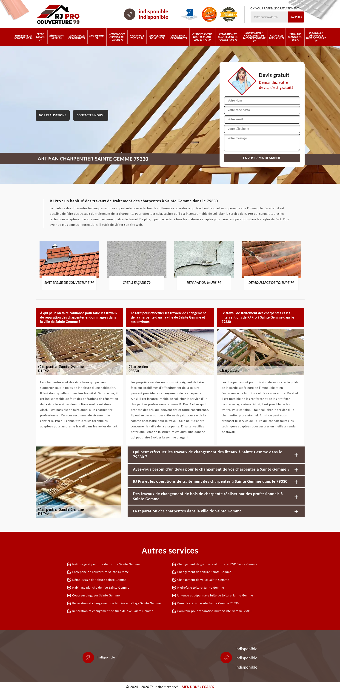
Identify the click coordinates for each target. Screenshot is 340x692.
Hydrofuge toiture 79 (137, 37)
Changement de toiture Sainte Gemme (204, 572)
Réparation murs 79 (56, 37)
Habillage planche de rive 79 (295, 37)
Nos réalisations (52, 115)
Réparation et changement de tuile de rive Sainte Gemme (112, 611)
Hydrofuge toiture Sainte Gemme (200, 588)
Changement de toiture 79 (178, 37)
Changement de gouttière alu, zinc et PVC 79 (202, 37)
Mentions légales (198, 687)
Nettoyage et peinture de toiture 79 (117, 37)
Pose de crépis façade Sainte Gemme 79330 (208, 603)
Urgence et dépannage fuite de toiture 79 (316, 37)
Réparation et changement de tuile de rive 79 (228, 37)
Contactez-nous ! (91, 115)
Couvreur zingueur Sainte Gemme (96, 595)
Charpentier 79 (97, 37)
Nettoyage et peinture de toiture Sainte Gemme (106, 564)
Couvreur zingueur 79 (276, 37)
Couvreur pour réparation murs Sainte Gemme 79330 (214, 611)
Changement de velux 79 (157, 37)
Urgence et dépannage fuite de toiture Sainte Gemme (215, 595)
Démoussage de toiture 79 (76, 37)
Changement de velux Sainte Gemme (203, 580)
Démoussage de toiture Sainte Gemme (99, 580)
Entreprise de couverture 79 (23, 37)
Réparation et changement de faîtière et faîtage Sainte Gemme (116, 603)
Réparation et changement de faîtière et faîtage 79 (254, 37)
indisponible (154, 11)
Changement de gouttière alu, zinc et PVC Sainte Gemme (217, 564)
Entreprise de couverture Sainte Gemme (100, 572)
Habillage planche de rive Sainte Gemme (100, 588)
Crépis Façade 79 (40, 37)
